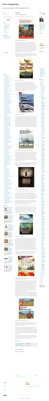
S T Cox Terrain (6, 168)
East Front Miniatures (6, 38)
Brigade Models (6, 95)
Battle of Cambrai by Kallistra (43, 216)
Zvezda (5, 203)
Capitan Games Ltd (6, 97)
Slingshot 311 (43, 242)
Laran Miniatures (6, 131)
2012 (41, 280)
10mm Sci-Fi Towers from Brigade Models (43, 201)
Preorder (16, 340)
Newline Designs (6, 142)
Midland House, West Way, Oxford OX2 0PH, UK (24, 345)
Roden (5, 167)
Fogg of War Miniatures (7, 112)
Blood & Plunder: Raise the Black (42, 70)
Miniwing (5, 139)
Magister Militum (6, 135)
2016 (41, 275)
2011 (41, 281)
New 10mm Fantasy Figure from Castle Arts (43, 248)
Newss (5, 143)
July (41, 92)
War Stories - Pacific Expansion (42, 75)
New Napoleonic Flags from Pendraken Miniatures (43, 149)
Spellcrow (5, 174)
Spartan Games (6, 173)
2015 (41, 276)
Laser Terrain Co (6, 133)
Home (26, 375)
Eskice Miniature (6, 109)
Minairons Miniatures (7, 137)
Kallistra (5, 127)
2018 (41, 84)
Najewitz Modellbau (7, 141)
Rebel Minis (5, 162)
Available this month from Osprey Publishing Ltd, (43, 126)
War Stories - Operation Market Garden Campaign (42, 73)
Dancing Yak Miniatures (7, 102)
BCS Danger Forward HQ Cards (42, 69)
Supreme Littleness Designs (8, 176)
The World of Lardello (7, 183)
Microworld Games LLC (7, 136)
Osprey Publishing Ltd (7, 148)
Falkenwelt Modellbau (7, 111)
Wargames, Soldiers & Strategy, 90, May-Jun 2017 (43, 179)
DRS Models (6, 105)
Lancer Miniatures (6, 129)
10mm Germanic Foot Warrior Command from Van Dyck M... (43, 238)
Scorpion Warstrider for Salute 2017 (43, 153)
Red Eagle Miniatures (7, 163)
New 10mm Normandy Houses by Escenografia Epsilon (43, 186)
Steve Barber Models (7, 175)
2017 (41, 85)
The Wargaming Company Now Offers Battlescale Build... (43, 156)
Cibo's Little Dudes (6, 99)
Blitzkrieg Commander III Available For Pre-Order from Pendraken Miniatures (10, 249)
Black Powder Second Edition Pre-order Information (10, 266)
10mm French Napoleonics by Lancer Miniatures (43, 253)
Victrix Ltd (5, 195)
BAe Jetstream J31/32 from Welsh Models (10, 257)
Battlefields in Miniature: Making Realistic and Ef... (43, 195)
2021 (41, 80)
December (42, 86)
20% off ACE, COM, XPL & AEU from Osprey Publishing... (43, 119)
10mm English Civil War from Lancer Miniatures (43, 205)
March (42, 271)
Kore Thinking (6, 128)
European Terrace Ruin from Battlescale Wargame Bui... (43, 145)
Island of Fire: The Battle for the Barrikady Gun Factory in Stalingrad (10, 241)
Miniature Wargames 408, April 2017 (43, 175)
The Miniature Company (7, 180)
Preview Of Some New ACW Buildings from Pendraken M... (43, 133)
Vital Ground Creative (7, 196)
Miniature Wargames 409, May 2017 (43, 122)
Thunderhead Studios (7, 184)
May (41, 94)
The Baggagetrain (6, 179)
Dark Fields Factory (7, 103)
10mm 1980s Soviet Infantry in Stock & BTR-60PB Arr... (43, 234)
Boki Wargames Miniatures (8, 91)
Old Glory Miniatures (7, 146)
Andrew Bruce (42, 22)
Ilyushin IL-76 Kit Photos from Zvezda (43, 219)
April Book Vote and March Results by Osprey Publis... (43, 191)
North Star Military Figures (7, 145)
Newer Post (17, 375)
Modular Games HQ (7, 140)
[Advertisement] (9, 45)
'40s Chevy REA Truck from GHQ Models (43, 130)
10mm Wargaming (10, 4)
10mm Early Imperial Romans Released (10, 225)
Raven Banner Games (7, 161)
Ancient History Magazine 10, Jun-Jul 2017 (43, 106)
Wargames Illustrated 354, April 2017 (42, 244)
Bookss (5, 92)
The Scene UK (6, 181)
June (42, 93)
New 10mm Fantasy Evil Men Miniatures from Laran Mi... (43, 114)
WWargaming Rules (7, 202)
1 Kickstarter (6, 75)
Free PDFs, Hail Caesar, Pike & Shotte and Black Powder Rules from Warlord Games (10, 217)
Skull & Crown (6, 172)
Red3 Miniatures (6, 164)
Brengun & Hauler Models (7, 94)
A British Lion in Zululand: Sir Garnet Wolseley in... (43, 269)
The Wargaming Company (7, 182)
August (42, 91)
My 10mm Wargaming (6, 36)
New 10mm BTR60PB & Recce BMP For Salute (43, 159)
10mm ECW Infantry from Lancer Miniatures (43, 182)
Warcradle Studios (6, 197)
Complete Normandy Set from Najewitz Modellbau (42, 163)
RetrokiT (5, 165)
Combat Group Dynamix (7, 100)
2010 (41, 282)
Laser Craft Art (6, 132)
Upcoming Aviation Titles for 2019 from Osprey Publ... (43, 257)
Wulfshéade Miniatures (7, 201)
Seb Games (5, 169)
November (42, 87)
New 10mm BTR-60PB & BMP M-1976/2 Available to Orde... (43, 109)
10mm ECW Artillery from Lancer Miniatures (43, 141)
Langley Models (6, 130)
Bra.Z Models (6, 93)
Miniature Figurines (6, 138)
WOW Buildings (6, 200)
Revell (5, 166)
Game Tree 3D (6, 113)
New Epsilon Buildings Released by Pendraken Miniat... (43, 213)
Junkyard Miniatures (7, 126)
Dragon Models (6, 104)
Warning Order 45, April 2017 (43, 251)
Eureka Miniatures (6, 110)
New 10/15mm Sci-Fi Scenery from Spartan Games (43, 209)
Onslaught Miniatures (7, 147)
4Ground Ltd (6, 79)
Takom (5, 177)
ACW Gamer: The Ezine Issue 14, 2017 (43, 198)
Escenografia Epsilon (7, 108)
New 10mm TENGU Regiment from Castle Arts (43, 226)
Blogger (29, 398)
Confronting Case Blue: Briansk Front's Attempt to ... (43, 167)
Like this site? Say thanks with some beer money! (41, 48)
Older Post (35, 375)
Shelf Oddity (6, 171)
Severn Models (6, 170)
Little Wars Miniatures (7, 134)
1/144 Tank (5, 77)
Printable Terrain (6, 160)
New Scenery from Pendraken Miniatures (43, 222)
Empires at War (6, 107)
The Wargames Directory (7, 37)
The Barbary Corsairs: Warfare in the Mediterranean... (43, 98)
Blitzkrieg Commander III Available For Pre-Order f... (43, 261)
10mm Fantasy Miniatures (7, 78)
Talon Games (6, 178)
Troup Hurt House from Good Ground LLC (43, 138)
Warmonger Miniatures (7, 198)
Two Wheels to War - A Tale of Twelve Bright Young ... (43, 172)
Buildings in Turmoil (7, 96)
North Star (5, 144)
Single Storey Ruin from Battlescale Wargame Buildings (43, 265)
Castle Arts (5, 98)
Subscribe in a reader (6, 14)
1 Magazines (6, 76)
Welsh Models (6, 199)
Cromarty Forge (6, 101)
